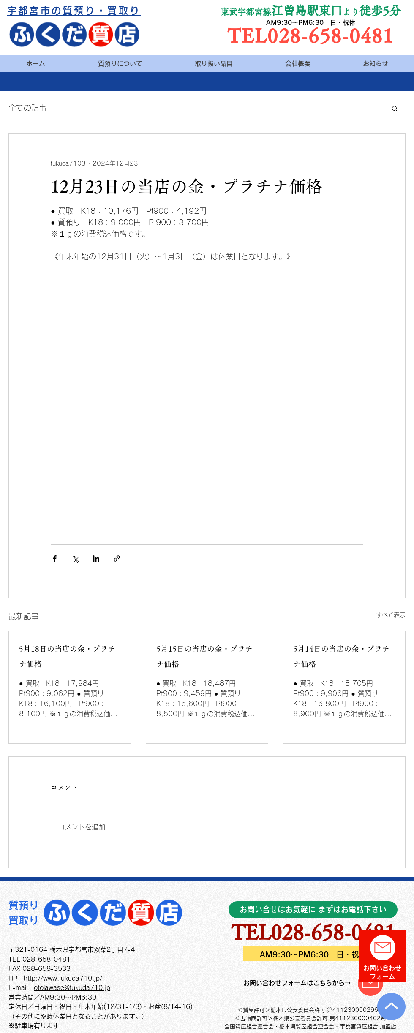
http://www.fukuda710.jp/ (63, 978)
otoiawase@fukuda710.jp (72, 987)
